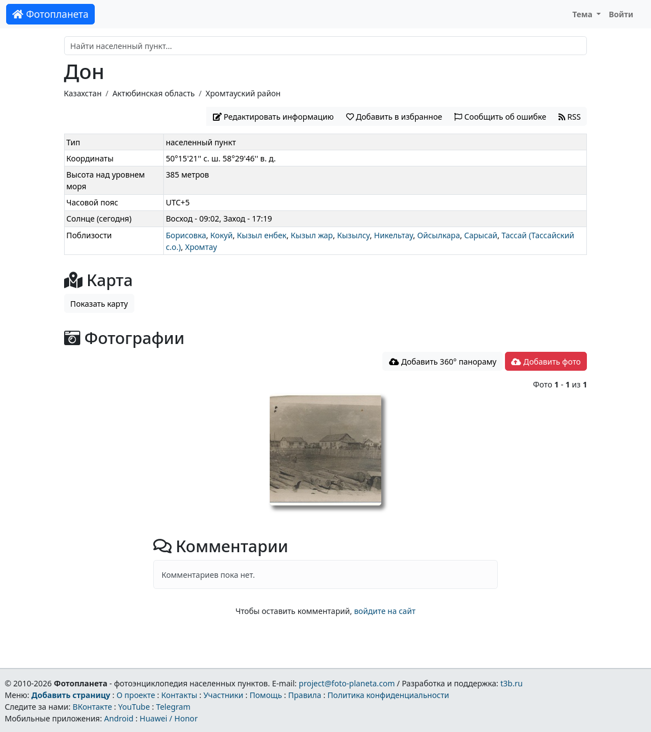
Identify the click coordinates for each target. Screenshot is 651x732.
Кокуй (221, 235)
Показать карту (99, 303)
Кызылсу (353, 235)
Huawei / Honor (168, 718)
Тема (583, 14)
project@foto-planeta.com (347, 683)
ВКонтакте (92, 706)
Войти (621, 14)
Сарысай (481, 235)
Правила (304, 695)
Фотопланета (50, 14)
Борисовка (186, 235)
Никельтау (393, 235)
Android (119, 718)
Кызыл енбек (261, 235)
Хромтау (201, 247)
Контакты (179, 695)
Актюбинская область (154, 93)
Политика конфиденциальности (388, 695)
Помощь (266, 695)
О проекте (135, 695)
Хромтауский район (243, 93)
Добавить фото (545, 361)
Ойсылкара (438, 235)
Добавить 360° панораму (443, 361)
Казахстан (83, 93)
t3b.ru (512, 683)
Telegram (173, 706)
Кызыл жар (311, 235)
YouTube (134, 706)
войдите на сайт (384, 611)
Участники (223, 695)
